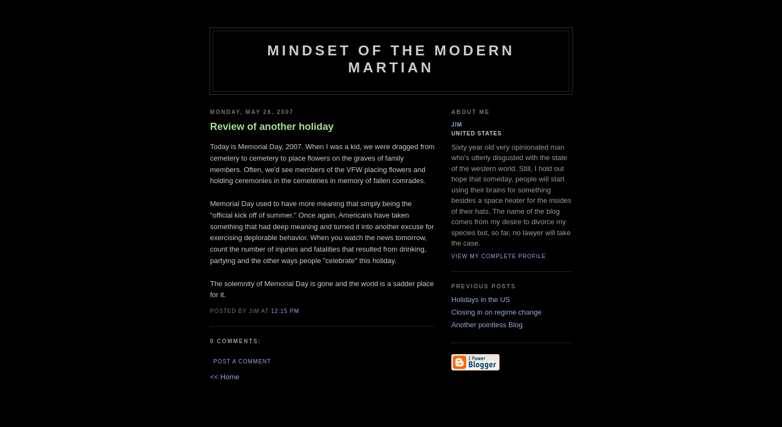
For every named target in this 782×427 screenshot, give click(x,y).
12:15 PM (285, 311)
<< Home (224, 377)
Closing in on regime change (496, 312)
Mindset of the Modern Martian (391, 59)
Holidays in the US (480, 299)
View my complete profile (498, 256)
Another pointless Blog (487, 325)
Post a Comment (242, 361)
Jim (456, 125)
